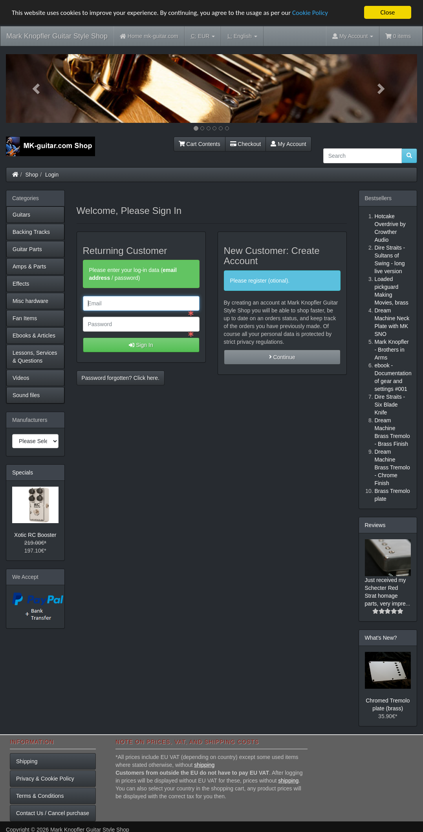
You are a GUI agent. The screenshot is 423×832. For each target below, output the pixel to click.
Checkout (245, 143)
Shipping (27, 761)
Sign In (141, 345)
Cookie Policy (310, 12)
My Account (288, 143)
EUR (203, 36)
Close (387, 12)
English (242, 36)
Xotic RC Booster (35, 535)
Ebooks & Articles (34, 335)
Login (52, 174)
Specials (22, 472)
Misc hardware (30, 300)
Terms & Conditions (40, 796)
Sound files (26, 395)
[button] (37, 88)
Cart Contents (199, 143)
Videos (21, 377)
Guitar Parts (27, 249)
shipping (204, 765)
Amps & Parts (29, 266)
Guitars (21, 214)
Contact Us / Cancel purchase (52, 813)
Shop (32, 174)
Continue (282, 357)
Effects (21, 283)
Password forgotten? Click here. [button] (120, 378)
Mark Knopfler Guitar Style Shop (57, 36)
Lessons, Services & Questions (35, 356)
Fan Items (25, 318)
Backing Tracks (31, 231)
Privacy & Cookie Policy (45, 778)
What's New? (381, 637)
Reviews (375, 525)
